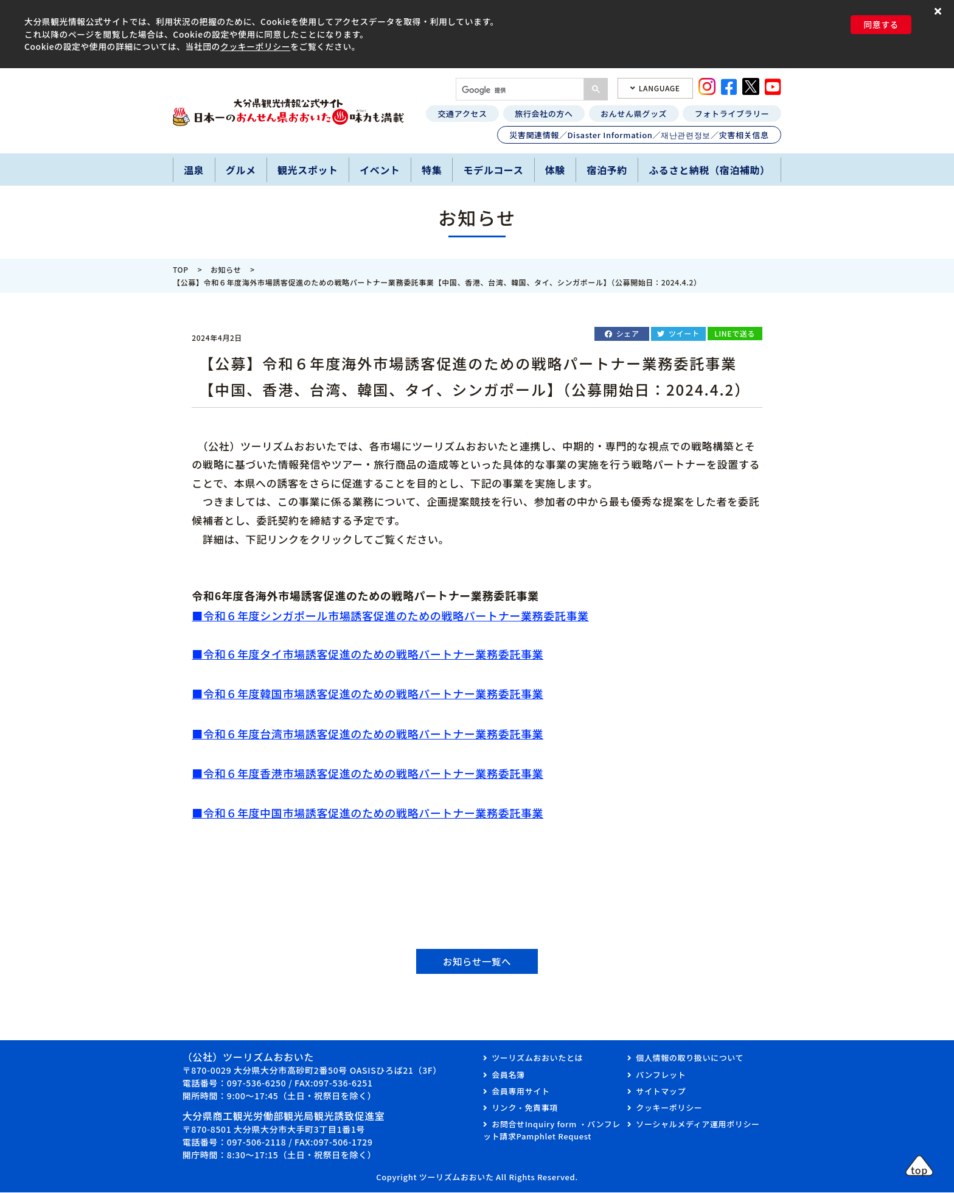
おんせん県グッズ (634, 113)
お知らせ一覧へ (477, 961)
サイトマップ (661, 1091)
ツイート (684, 333)
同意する (881, 24)
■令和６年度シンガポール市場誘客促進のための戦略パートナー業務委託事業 (390, 615)
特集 (432, 170)
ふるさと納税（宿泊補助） (709, 170)
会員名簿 (508, 1075)
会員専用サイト (520, 1091)
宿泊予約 (607, 170)
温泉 (194, 170)
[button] (940, 10)
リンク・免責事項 (525, 1108)
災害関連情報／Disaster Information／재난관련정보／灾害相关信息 (638, 135)
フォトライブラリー (732, 113)
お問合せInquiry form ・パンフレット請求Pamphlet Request (552, 1131)
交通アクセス (462, 113)
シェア (627, 333)
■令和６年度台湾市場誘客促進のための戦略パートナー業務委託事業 (367, 733)
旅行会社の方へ (544, 113)
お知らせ (226, 269)
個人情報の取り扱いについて (689, 1059)
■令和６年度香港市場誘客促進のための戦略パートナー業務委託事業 (367, 773)
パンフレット (661, 1075)
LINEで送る (734, 333)
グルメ (241, 170)
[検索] (519, 90)
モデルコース (494, 170)
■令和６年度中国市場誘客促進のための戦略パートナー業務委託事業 (367, 812)
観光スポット (307, 170)
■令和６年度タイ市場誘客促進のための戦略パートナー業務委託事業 (367, 654)
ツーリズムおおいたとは (537, 1059)
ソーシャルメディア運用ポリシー (697, 1125)
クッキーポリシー (255, 46)
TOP (181, 269)
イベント (380, 170)
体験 (555, 170)
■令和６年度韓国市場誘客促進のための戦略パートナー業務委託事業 (367, 693)
